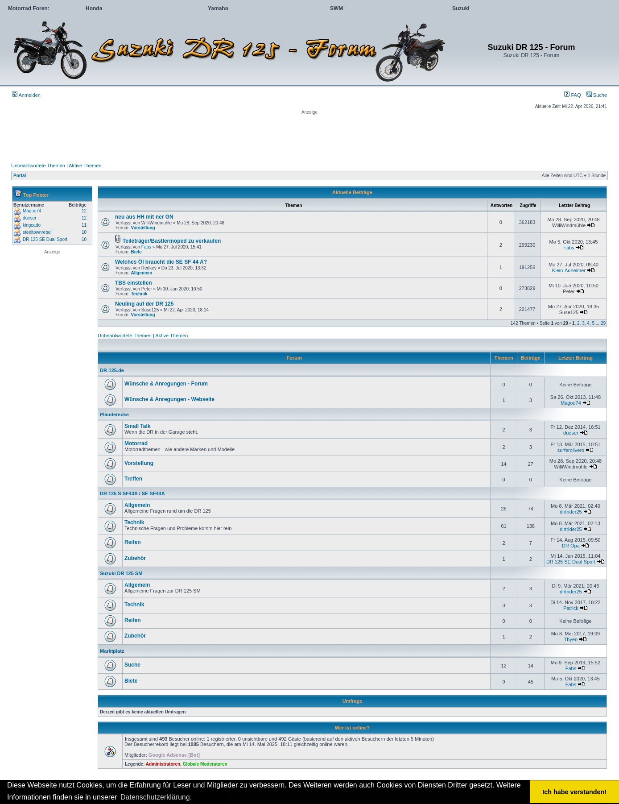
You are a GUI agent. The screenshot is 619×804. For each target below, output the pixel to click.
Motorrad (136, 443)
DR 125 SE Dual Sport (45, 239)
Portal (19, 175)
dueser (30, 218)
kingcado (32, 225)
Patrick (570, 608)
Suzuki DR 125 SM (121, 573)
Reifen (132, 542)
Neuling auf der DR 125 (144, 304)
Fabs (146, 247)
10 (84, 232)
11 (84, 225)
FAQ (572, 95)
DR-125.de (112, 370)
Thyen (571, 639)
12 (84, 210)
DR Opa (571, 545)
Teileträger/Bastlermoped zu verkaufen (172, 241)
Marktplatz (112, 651)
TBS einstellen (133, 283)
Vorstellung (143, 227)
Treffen (133, 479)
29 (603, 323)
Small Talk (137, 426)
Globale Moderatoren (205, 764)
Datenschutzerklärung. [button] (156, 797)
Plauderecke (114, 414)
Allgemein (141, 272)
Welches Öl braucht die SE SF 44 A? (161, 262)
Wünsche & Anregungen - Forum (166, 384)
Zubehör (135, 558)
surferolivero (571, 450)
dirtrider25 (571, 511)
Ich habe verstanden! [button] (574, 792)
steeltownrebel (37, 232)
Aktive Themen (85, 165)
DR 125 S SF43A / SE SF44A (132, 493)
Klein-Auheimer (569, 270)
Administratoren (163, 764)
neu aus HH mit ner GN (144, 217)
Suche (596, 95)
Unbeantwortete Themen (38, 165)
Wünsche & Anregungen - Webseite (169, 399)
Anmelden (26, 95)
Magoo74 (32, 210)
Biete (136, 251)
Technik (139, 293)
